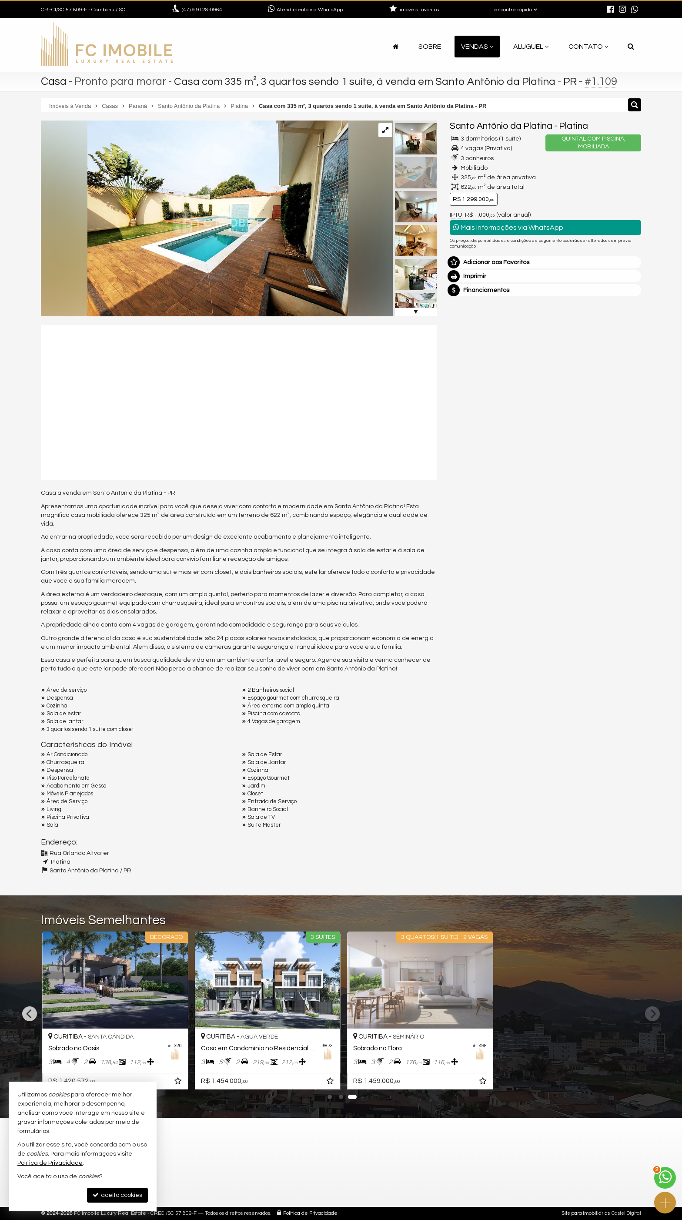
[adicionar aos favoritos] (176, 1082)
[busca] (631, 46)
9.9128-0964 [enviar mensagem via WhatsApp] (202, 10)
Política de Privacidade (310, 1213)
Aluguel (530, 46)
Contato (588, 46)
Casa (54, 81)
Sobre (429, 46)
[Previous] (29, 1013)
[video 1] (239, 401)
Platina (573, 126)
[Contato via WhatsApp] (665, 1178)
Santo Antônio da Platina (501, 126)
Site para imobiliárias (586, 1213)
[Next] (652, 1013)
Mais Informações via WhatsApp (508, 227)
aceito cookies (117, 1195)
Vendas (477, 46)
